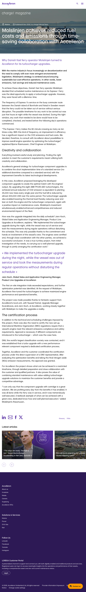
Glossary (62, 418)
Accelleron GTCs (7, 505)
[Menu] (82, 3)
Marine (7, 24)
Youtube (5, 547)
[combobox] (77, 3)
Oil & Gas (5, 524)
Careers (4, 498)
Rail (3, 527)
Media (4, 495)
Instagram (5, 550)
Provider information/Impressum (53, 585)
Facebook (5, 544)
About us (5, 489)
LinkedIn (5, 541)
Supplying (5, 502)
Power (4, 521)
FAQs (68, 418)
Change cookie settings (17, 588)
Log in (6, 573)
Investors (5, 492)
